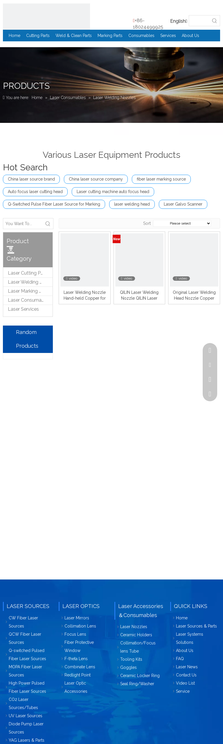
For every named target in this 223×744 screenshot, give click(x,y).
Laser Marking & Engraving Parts (30, 291)
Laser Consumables (29, 300)
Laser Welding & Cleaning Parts (30, 282)
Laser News (187, 667)
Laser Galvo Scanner (183, 204)
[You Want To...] (23, 223)
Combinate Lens (79, 667)
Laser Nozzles (133, 626)
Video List (185, 683)
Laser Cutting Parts (28, 273)
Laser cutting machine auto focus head (113, 191)
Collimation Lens (80, 626)
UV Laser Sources (25, 715)
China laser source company (96, 179)
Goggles (128, 667)
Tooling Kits (131, 659)
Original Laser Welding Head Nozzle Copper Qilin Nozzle (194, 295)
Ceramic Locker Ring (140, 675)
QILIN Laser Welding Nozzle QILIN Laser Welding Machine (139, 295)
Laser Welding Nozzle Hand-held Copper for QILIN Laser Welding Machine (85, 295)
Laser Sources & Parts (196, 626)
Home (182, 618)
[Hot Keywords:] (214, 20)
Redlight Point (77, 675)
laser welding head (132, 204)
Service (183, 691)
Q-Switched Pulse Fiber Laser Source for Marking (54, 204)
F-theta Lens (76, 658)
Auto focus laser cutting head (35, 191)
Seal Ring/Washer (137, 683)
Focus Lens (75, 634)
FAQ (180, 658)
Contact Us (186, 675)
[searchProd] (199, 20)
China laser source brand (31, 179)
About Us (184, 650)
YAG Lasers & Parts (26, 740)
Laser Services (23, 309)
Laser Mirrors (76, 618)
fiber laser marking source (161, 179)
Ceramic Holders (136, 634)
